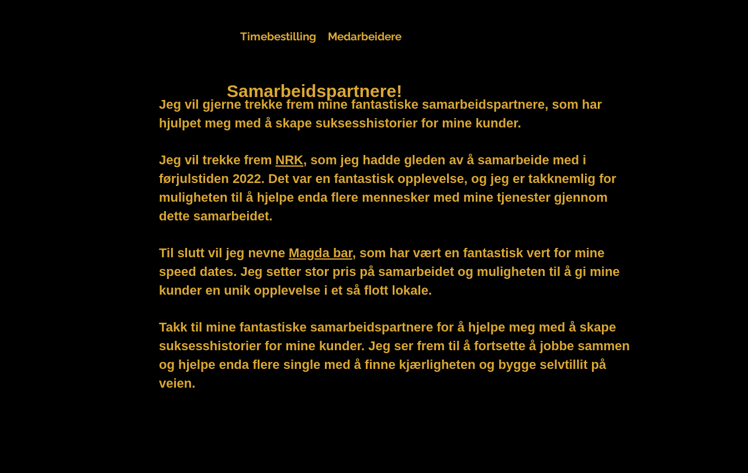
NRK (289, 160)
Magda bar (320, 253)
